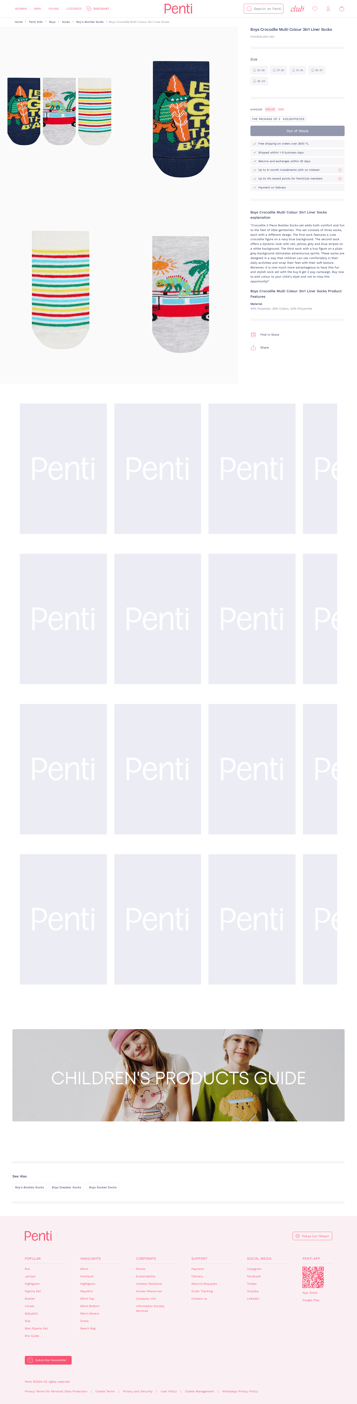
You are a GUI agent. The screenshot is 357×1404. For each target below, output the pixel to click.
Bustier (30, 1298)
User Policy (169, 1391)
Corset (29, 1306)
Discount (101, 8)
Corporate (146, 1258)
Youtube (253, 1291)
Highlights (90, 1258)
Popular (33, 1258)
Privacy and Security (137, 1391)
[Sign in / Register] (328, 9)
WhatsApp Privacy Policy (240, 1391)
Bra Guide (32, 1336)
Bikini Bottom (89, 1306)
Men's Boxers (89, 1313)
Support (199, 1258)
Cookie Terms (105, 1391)
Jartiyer (30, 1276)
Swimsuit (86, 1276)
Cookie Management (199, 1391)
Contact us (199, 1298)
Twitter (252, 1284)
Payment (197, 1269)
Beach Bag (87, 1328)
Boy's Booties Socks (90, 22)
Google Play (310, 1300)
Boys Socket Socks (103, 1187)
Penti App (311, 1258)
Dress (84, 1321)
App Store (309, 1292)
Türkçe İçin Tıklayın (315, 1236)
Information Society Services (150, 1308)
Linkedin (253, 1298)
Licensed (74, 8)
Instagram (254, 1269)
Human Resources (149, 1291)
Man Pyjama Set (36, 1328)
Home (19, 22)
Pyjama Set (33, 1291)
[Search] (249, 9)
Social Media (259, 1258)
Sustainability (145, 1276)
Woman (21, 8)
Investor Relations (149, 1284)
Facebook (254, 1276)
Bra (27, 1269)
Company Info (146, 1298)
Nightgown (32, 1284)
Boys (52, 22)
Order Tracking (202, 1291)
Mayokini (86, 1291)
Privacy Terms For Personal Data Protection (56, 1391)
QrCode (313, 1277)
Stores (140, 1269)
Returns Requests (204, 1284)
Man (37, 8)
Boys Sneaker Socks (66, 1187)
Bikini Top (87, 1298)
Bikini (84, 1269)
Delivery (197, 1276)
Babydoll (31, 1313)
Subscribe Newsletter (51, 1360)
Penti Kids (36, 22)
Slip (27, 1321)
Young (53, 8)
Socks (66, 22)
